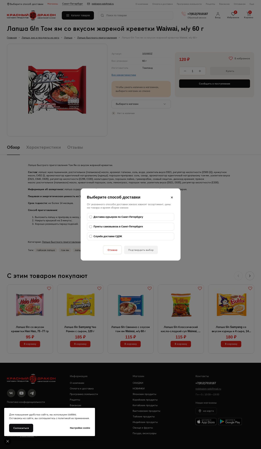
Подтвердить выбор (141, 250)
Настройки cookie (80, 428)
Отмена (112, 250)
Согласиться (21, 428)
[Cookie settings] (7, 441)
